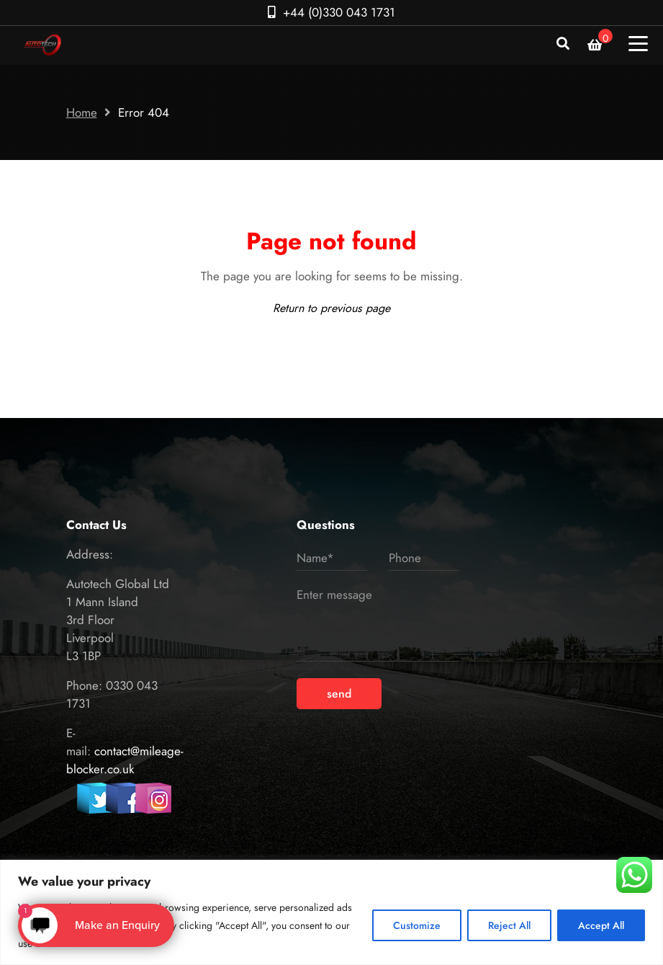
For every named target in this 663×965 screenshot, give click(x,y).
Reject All (509, 925)
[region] (331, 912)
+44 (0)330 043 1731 (339, 12)
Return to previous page (331, 308)
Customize (417, 925)
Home (81, 112)
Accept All (601, 925)
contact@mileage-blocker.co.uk (125, 760)
